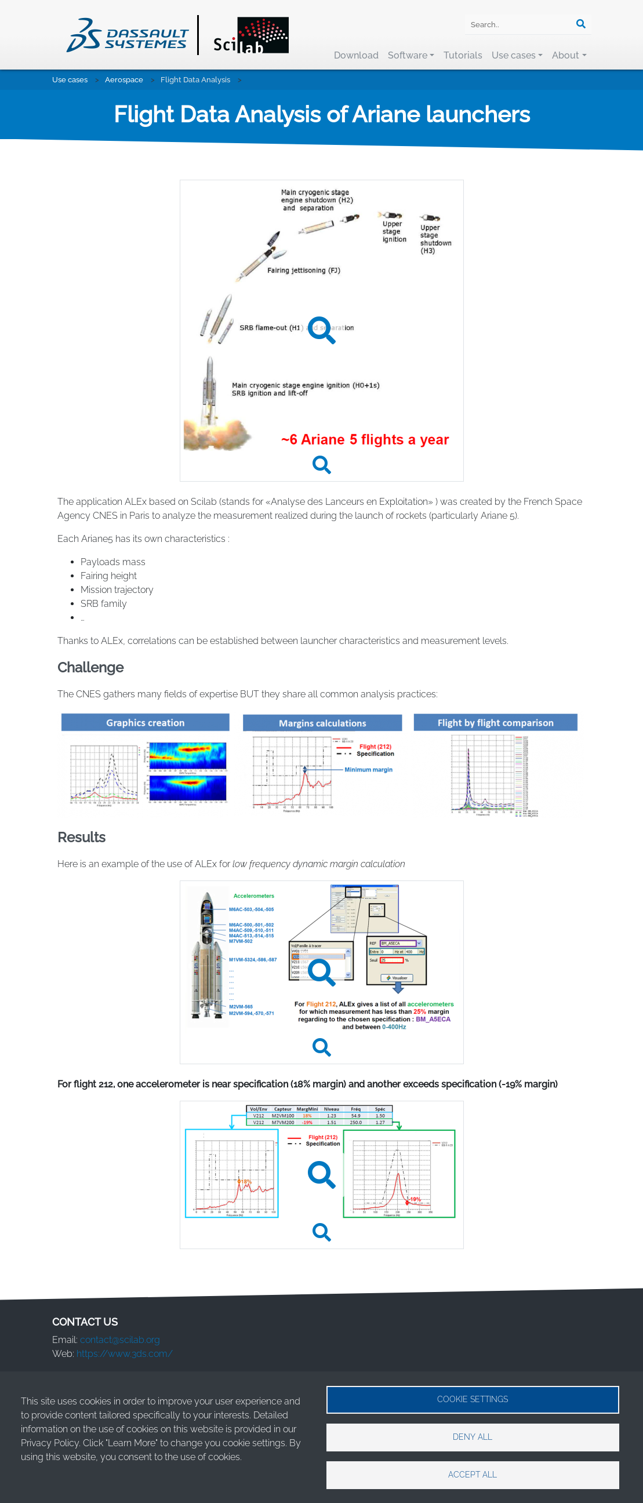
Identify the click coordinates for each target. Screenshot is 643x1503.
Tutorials (463, 55)
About (565, 55)
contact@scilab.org (120, 1339)
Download (356, 55)
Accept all (472, 1474)
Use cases (514, 55)
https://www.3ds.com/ (125, 1353)
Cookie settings (472, 1399)
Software (407, 55)
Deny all (472, 1437)
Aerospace (124, 79)
